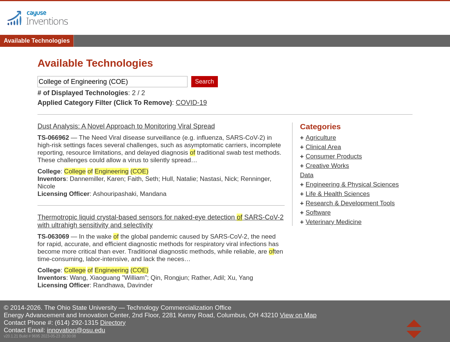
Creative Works (327, 165)
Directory (113, 322)
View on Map (298, 315)
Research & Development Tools (350, 203)
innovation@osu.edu (76, 330)
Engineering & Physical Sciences (352, 184)
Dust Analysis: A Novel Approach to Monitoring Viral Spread (126, 126)
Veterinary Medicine (334, 222)
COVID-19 (191, 102)
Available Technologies (37, 40)
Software (318, 212)
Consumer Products (334, 156)
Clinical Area (323, 147)
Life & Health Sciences (338, 193)
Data (307, 175)
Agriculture (321, 137)
